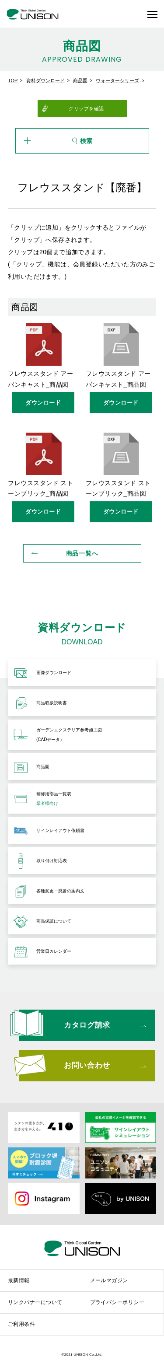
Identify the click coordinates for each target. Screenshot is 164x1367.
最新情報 (19, 1280)
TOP (12, 80)
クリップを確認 (86, 108)
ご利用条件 (21, 1324)
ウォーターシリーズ (117, 80)
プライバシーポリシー (117, 1302)
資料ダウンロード (45, 80)
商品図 (80, 80)
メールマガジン (109, 1280)
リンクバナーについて (35, 1302)
